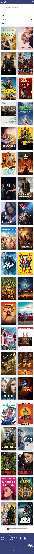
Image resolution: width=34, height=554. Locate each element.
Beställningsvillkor (3, 543)
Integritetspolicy (3, 539)
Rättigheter (2, 537)
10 (21, 529)
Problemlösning (11, 541)
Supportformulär (11, 543)
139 (24, 529)
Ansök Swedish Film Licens (13, 537)
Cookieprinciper (3, 541)
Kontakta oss (11, 539)
